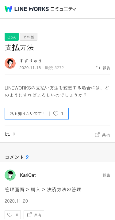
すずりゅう (30, 60)
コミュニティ (63, 9)
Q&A (11, 37)
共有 (106, 135)
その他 (29, 37)
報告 (106, 68)
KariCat (28, 175)
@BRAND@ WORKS (27, 9)
